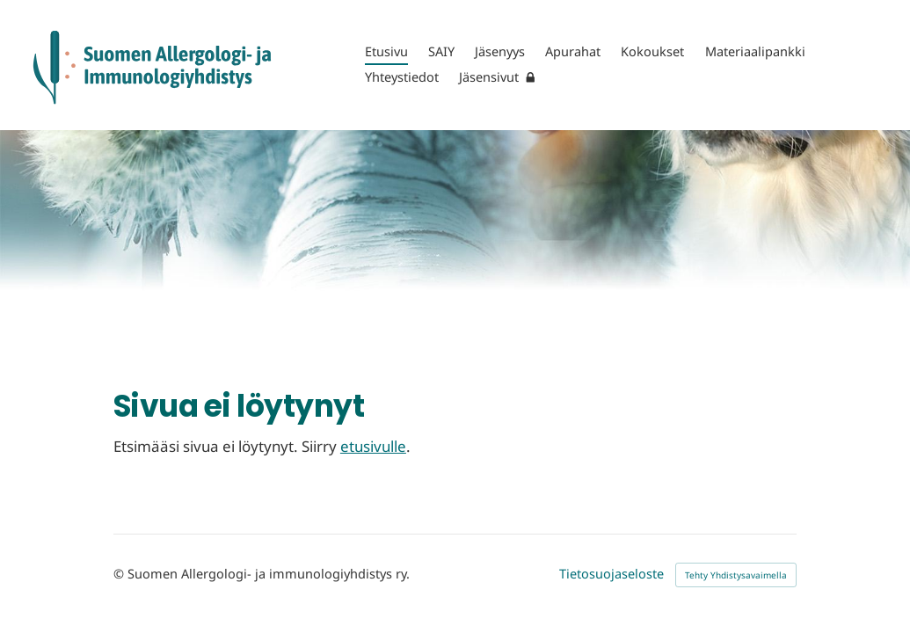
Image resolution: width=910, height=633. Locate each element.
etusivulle (373, 446)
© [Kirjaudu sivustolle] (120, 573)
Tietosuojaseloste (611, 574)
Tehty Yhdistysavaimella (736, 575)
